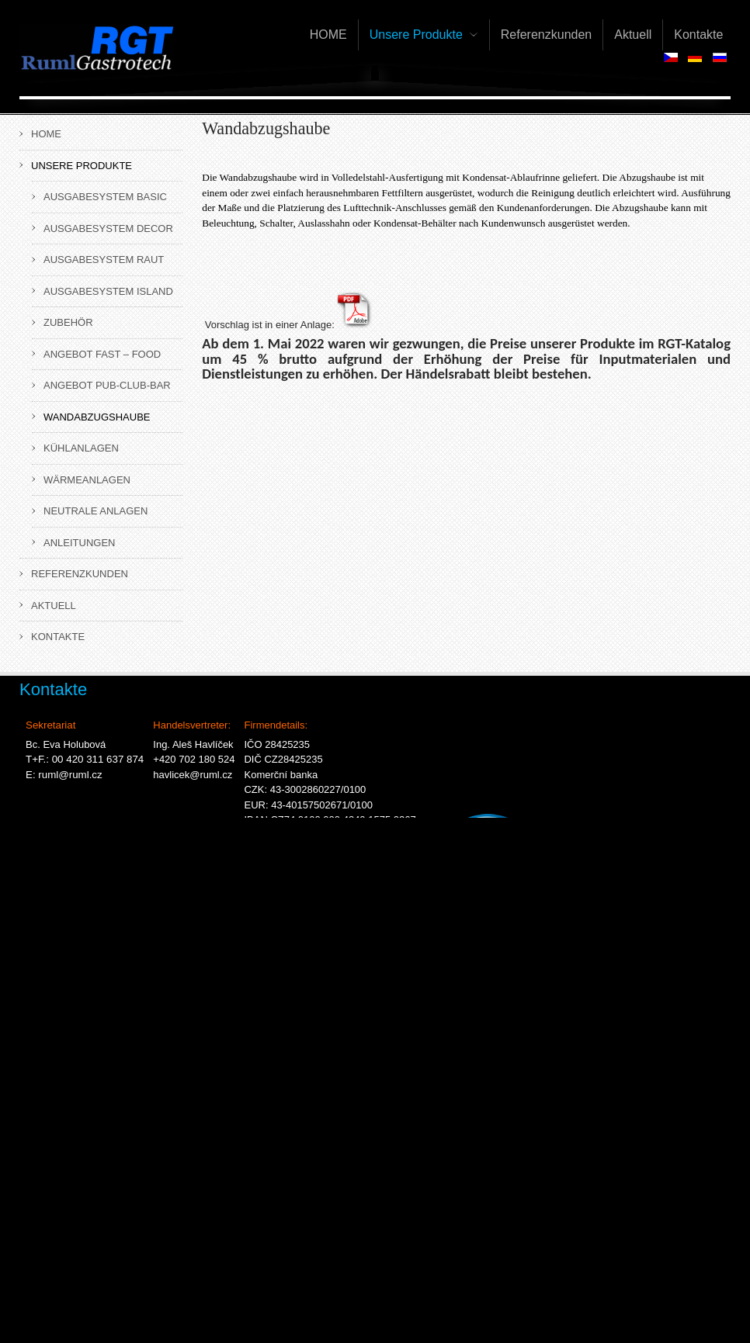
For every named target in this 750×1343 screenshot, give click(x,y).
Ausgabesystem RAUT (103, 259)
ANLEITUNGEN (79, 543)
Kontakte (58, 636)
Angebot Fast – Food (102, 354)
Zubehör (68, 322)
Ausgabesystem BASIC (105, 196)
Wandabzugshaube (96, 417)
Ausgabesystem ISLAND (108, 291)
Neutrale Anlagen (95, 511)
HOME (46, 134)
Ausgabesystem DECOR (108, 228)
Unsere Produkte (81, 165)
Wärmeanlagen (86, 480)
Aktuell (53, 605)
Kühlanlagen (81, 448)
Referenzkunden (79, 574)
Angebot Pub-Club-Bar (107, 385)
